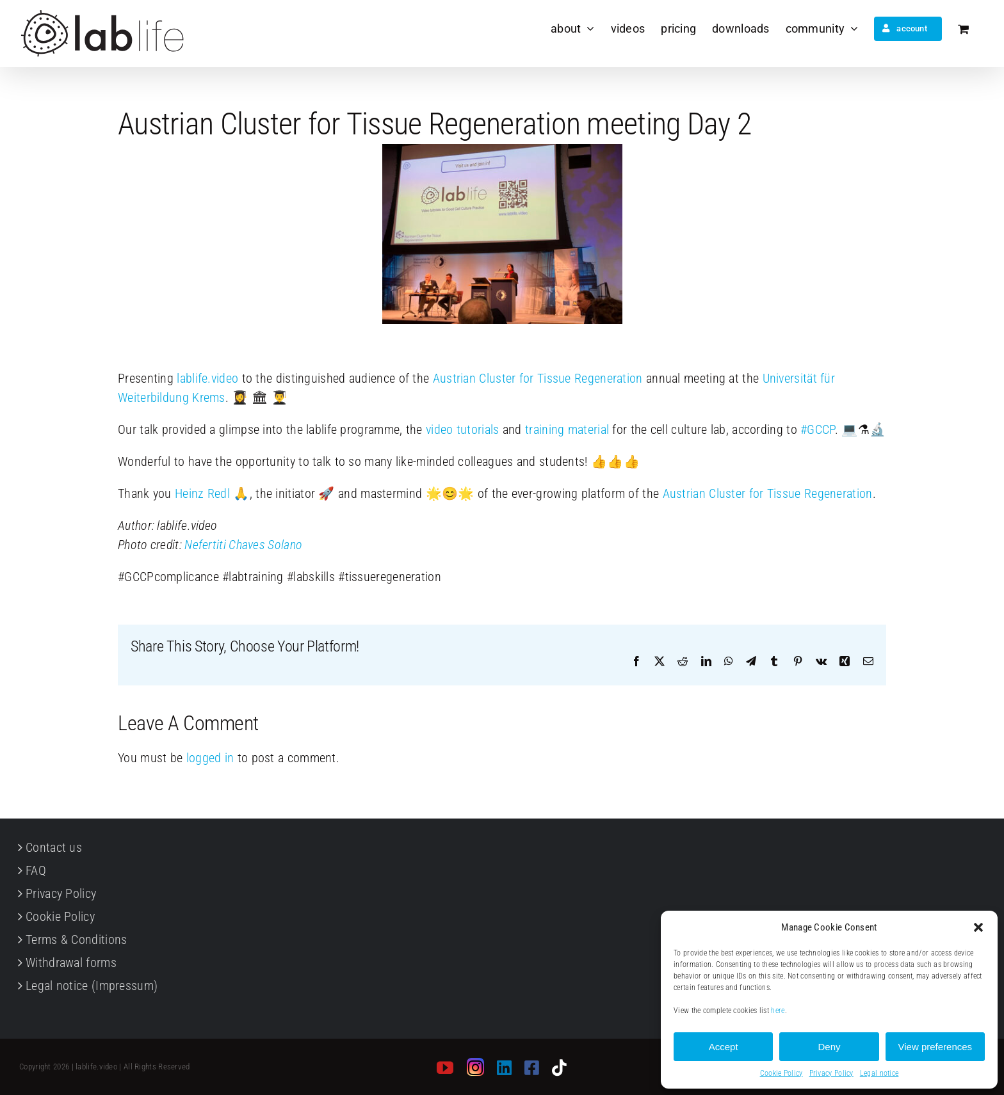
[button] (978, 927)
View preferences (935, 1046)
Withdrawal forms (71, 962)
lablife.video (207, 378)
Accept (723, 1046)
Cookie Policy (781, 1073)
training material (567, 429)
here (777, 1010)
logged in (210, 757)
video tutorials (462, 429)
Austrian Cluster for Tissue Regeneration (538, 378)
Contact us (54, 847)
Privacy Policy (831, 1073)
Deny (829, 1046)
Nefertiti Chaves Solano (243, 544)
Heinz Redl (202, 493)
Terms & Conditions (76, 939)
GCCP (817, 429)
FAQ (36, 870)
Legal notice (879, 1073)
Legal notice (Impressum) (92, 985)
